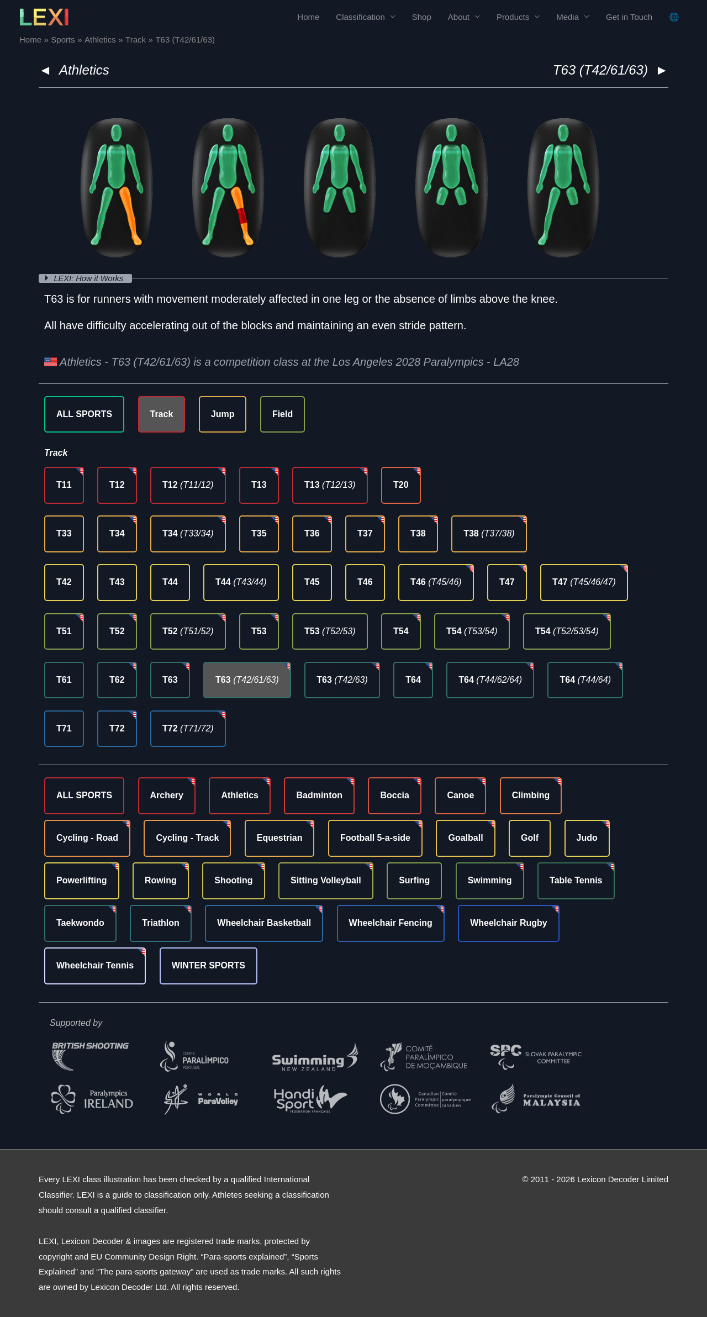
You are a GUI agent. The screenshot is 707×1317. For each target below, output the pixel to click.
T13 (259, 484)
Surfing (414, 880)
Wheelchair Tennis (95, 965)
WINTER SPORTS (208, 965)
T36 (312, 533)
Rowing (161, 880)
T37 (365, 533)
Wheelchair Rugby (508, 923)
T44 (170, 582)
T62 (117, 679)
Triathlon (161, 923)
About (458, 17)
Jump (223, 413)
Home (308, 17)
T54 (401, 630)
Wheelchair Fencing (390, 923)
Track (161, 413)
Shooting (233, 880)
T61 (64, 679)
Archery (166, 795)
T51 (64, 630)
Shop (421, 17)
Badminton (319, 795)
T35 (259, 533)
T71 (64, 728)
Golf (530, 837)
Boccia (394, 795)
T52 (117, 630)
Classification (360, 17)
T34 (117, 533)
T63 (170, 679)
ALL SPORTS (84, 413)
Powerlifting (81, 880)
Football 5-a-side (375, 837)
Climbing (531, 795)
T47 (507, 582)
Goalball (465, 837)
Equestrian (280, 837)
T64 (413, 679)
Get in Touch (629, 17)
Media (567, 17)
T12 (117, 484)
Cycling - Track (187, 837)
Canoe (460, 795)
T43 (117, 582)
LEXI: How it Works (91, 278)
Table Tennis (576, 880)
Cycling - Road (87, 837)
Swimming (490, 880)
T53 (259, 630)
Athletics (84, 69)
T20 (401, 484)
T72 (117, 728)
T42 (64, 582)
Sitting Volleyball (326, 880)
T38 (418, 533)
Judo (587, 837)
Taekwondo (80, 923)
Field (282, 413)
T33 (64, 533)
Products (513, 17)
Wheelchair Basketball (264, 923)
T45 (312, 582)
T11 (64, 484)
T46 (365, 582)
